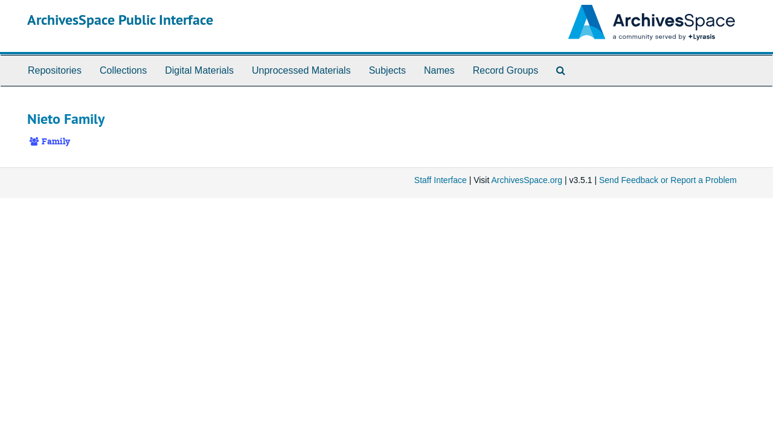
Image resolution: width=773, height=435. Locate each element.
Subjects (387, 70)
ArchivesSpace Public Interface (120, 19)
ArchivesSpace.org (526, 180)
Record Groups (506, 70)
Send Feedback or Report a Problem (668, 180)
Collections (123, 70)
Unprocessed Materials (301, 70)
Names (439, 70)
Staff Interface (440, 180)
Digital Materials (199, 70)
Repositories (55, 70)
